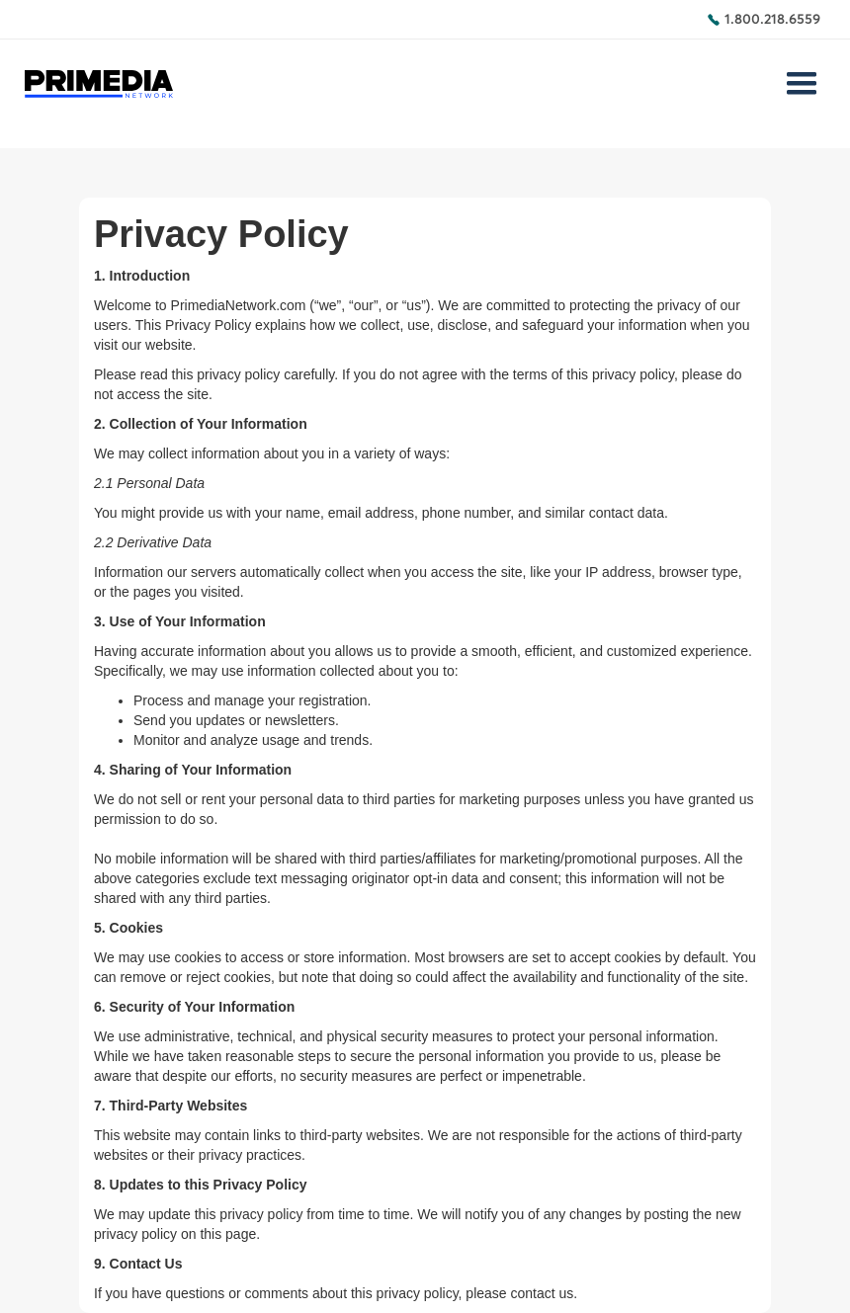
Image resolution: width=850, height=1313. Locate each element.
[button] (801, 84)
